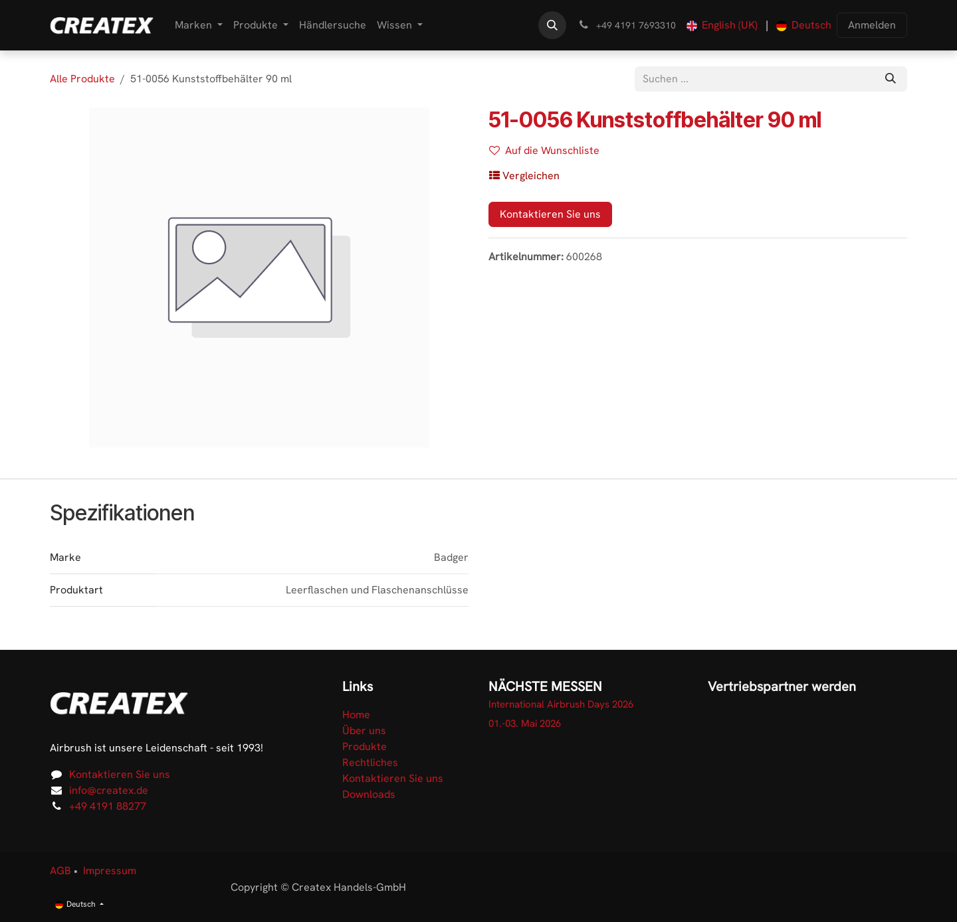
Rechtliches (370, 762)
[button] (552, 25)
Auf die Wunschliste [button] (544, 150)
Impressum (109, 871)
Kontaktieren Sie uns (550, 214)
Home (356, 715)
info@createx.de (108, 790)
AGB (60, 871)
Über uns (364, 730)
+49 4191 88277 (107, 806)
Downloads (368, 794)
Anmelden (872, 25)
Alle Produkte (82, 79)
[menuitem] (198, 25)
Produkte (364, 746)
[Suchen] (890, 79)
